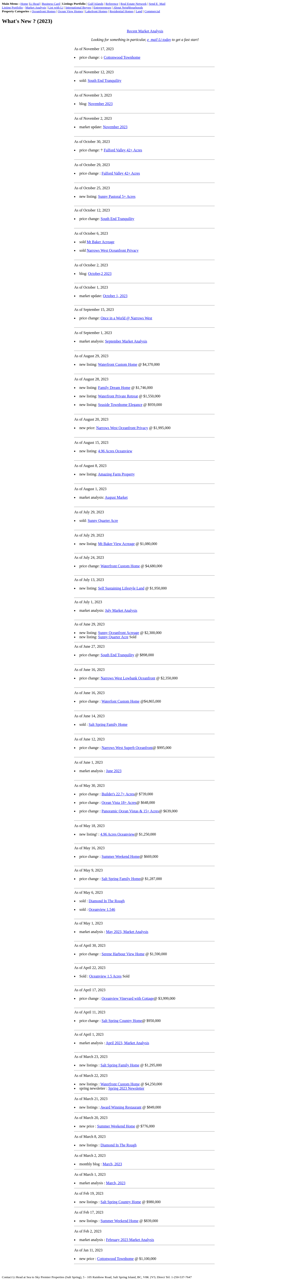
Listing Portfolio (12, 7)
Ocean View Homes (70, 11)
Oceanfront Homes (44, 11)
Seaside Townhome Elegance (120, 405)
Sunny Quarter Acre (103, 521)
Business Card (51, 3)
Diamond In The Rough (107, 901)
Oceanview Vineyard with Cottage (128, 998)
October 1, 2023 (115, 296)
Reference (112, 3)
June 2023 (113, 771)
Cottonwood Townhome (122, 57)
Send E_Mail (157, 3)
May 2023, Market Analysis (127, 932)
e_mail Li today (159, 40)
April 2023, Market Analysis (127, 1043)
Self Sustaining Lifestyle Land (121, 588)
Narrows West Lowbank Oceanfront (128, 678)
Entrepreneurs (102, 7)
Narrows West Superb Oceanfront (127, 748)
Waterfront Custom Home (117, 364)
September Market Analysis (126, 341)
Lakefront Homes (96, 11)
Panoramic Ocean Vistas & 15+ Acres (130, 811)
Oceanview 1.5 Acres (105, 976)
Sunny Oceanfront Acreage (118, 633)
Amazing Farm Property (116, 474)
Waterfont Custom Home (120, 701)
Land (139, 11)
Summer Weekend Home (120, 856)
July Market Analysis (121, 610)
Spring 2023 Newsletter (126, 1088)
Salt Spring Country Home (122, 1021)
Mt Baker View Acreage (116, 544)
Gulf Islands (95, 3)
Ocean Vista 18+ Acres (119, 803)
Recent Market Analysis (145, 31)
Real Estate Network (133, 3)
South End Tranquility (104, 81)
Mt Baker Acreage (100, 242)
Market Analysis (35, 7)
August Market (116, 497)
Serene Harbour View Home (123, 954)
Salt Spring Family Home (108, 724)
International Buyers (78, 7)
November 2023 (100, 104)
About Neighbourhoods (128, 7)
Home (24, 3)
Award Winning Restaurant (121, 1107)
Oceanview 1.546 (102, 909)
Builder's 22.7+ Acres (118, 794)
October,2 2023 (100, 274)
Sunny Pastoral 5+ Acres (116, 196)
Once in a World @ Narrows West (126, 318)
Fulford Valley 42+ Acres (123, 150)
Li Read (35, 3)
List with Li (55, 7)
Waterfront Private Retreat (118, 396)
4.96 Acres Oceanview (115, 451)
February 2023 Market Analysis (130, 1240)
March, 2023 (112, 1164)
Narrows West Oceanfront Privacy (112, 250)
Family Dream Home (114, 388)
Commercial (152, 11)
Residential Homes (122, 11)
